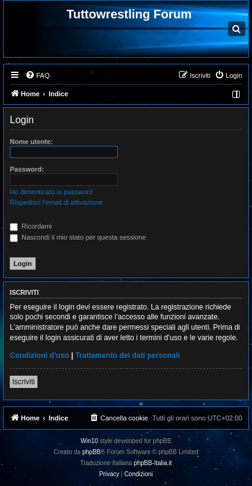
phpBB (91, 452)
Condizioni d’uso (39, 355)
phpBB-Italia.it (153, 463)
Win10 (89, 441)
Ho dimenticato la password (51, 192)
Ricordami (31, 226)
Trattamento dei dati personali (127, 355)
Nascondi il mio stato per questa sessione (78, 237)
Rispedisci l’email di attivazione (56, 202)
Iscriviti (23, 382)
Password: (27, 169)
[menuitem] (37, 75)
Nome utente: (31, 141)
